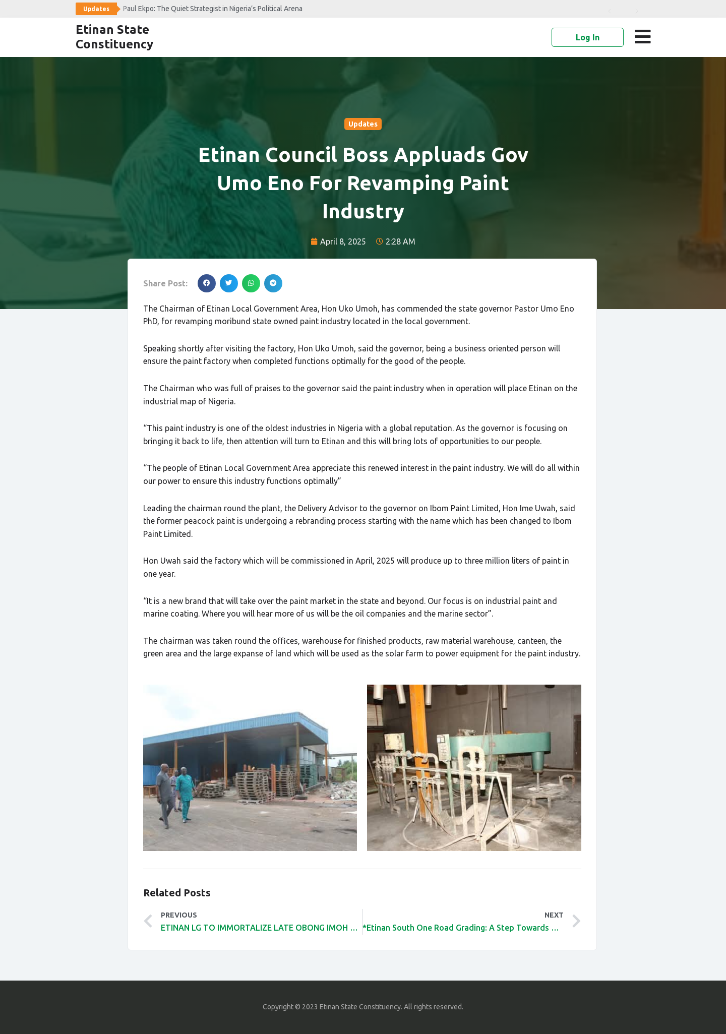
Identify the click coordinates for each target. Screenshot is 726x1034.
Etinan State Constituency (114, 37)
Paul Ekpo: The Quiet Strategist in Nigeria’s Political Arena (212, 9)
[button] (644, 37)
